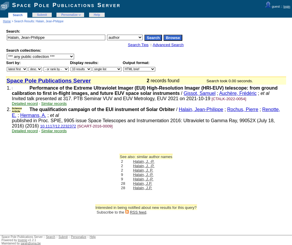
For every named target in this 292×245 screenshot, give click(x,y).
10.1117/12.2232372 (58, 126)
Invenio (22, 240)
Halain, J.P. (142, 183)
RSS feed (138, 212)
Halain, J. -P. (143, 161)
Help (97, 14)
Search (18, 15)
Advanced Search (168, 45)
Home (7, 21)
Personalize (69, 14)
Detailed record (25, 103)
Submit (42, 14)
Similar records (54, 103)
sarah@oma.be (31, 243)
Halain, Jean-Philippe (201, 109)
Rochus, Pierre (242, 109)
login (286, 6)
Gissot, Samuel (199, 93)
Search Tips (138, 45)
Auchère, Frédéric (237, 93)
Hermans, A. (33, 115)
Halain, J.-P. (143, 174)
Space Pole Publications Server (66, 5)
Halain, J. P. (143, 170)
